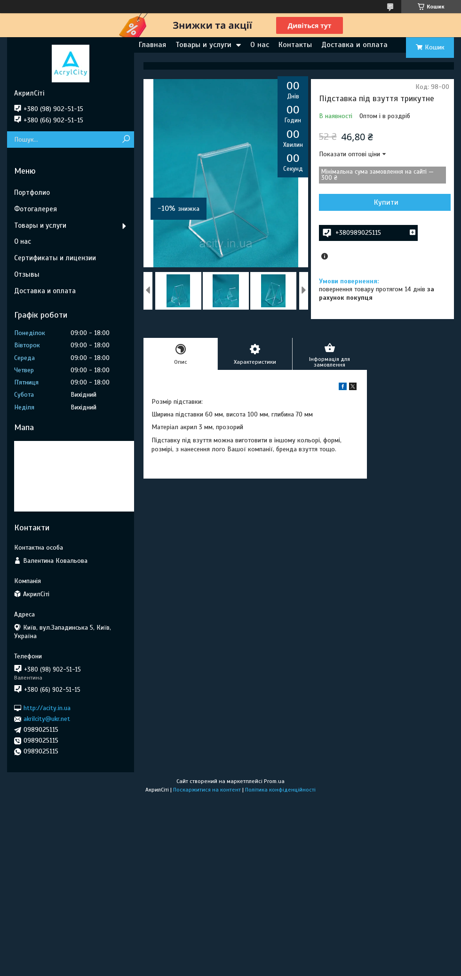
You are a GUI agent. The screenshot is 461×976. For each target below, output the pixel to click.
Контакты (295, 44)
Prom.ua (274, 781)
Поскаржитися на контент (207, 789)
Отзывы (27, 274)
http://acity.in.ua (47, 708)
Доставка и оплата (354, 44)
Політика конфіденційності (280, 789)
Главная (152, 44)
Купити (386, 202)
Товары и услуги (203, 44)
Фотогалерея (35, 209)
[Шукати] (126, 139)
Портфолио (32, 192)
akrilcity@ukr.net (47, 719)
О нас (259, 44)
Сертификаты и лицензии (55, 258)
